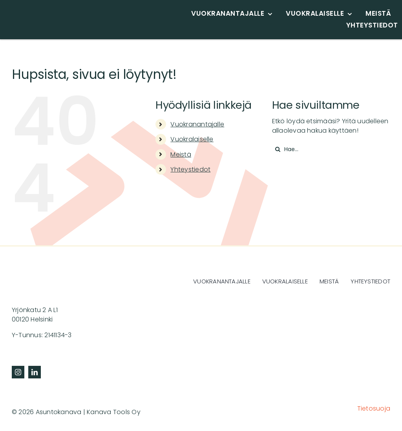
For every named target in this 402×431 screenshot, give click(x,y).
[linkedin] (34, 372)
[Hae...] (331, 149)
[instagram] (18, 372)
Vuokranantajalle (197, 124)
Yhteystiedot (190, 169)
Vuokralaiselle (191, 139)
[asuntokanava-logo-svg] (67, 11)
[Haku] (278, 149)
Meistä (180, 154)
